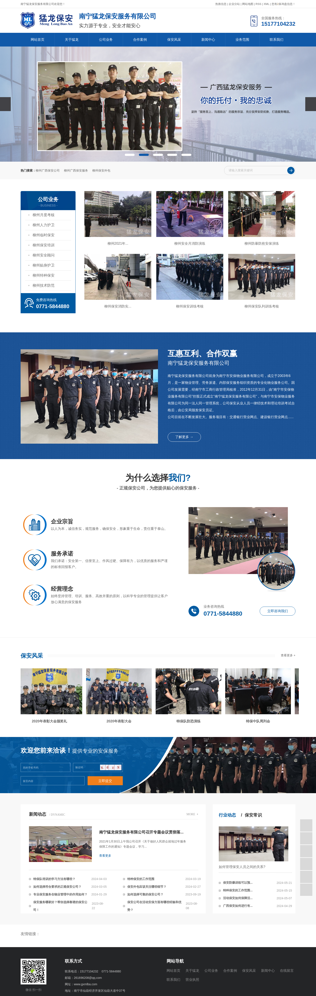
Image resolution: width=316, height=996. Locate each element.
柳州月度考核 (44, 215)
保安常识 (253, 815)
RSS (258, 4)
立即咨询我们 (277, 611)
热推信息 (220, 4)
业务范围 (242, 39)
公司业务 (106, 39)
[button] (130, 155)
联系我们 (276, 39)
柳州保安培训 (44, 245)
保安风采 (174, 39)
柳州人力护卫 (44, 225)
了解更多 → (184, 437)
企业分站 (234, 4)
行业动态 (227, 815)
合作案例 (140, 39)
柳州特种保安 (44, 275)
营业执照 (192, 979)
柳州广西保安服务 (76, 170)
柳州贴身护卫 (44, 265)
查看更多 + (288, 655)
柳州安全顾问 (44, 255)
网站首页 (37, 39)
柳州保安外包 (101, 170)
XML (266, 4)
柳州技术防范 (44, 285)
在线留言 (287, 970)
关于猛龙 (72, 39)
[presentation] (5, 104)
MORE (191, 814)
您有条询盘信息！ (283, 4)
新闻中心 (208, 39)
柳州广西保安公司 (48, 170)
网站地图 (247, 4)
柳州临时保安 (44, 235)
